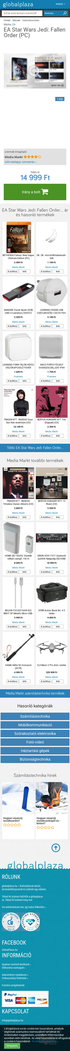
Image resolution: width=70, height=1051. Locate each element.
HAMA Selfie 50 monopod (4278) (18, 666)
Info (25, 271)
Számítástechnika (30, 20)
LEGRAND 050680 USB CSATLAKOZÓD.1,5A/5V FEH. (51, 311)
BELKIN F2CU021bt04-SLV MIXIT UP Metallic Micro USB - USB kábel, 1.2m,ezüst (18, 612)
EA (13, 24)
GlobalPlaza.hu (10, 949)
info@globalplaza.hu (12, 1020)
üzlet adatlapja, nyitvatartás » (20, 161)
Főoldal (7, 20)
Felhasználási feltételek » (15, 978)
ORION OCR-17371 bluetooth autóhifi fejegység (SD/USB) (51, 557)
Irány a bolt (35, 191)
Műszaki (16, 20)
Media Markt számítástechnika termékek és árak (35, 695)
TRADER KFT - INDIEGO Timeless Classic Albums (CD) (18, 502)
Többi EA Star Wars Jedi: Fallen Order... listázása (35, 449)
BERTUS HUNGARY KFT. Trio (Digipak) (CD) (51, 421)
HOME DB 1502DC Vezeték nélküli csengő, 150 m (18, 557)
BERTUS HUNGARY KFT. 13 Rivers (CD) (51, 502)
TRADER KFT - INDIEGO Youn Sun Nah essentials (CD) (18, 421)
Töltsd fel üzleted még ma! (18, 899)
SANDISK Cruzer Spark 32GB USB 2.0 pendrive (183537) (18, 311)
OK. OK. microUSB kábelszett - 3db (52, 257)
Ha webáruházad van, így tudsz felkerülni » (24, 907)
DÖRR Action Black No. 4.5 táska (51, 612)
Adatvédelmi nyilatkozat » (15, 974)
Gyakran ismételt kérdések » (16, 964)
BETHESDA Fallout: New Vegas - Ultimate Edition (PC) (18, 257)
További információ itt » (45, 1041)
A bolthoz (12, 271)
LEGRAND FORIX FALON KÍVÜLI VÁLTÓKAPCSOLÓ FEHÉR (18, 366)
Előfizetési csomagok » (13, 967)
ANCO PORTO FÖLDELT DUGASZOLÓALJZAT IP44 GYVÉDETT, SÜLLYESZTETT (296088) (51, 366)
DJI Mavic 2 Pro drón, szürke (51, 665)
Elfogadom (12, 1045)
